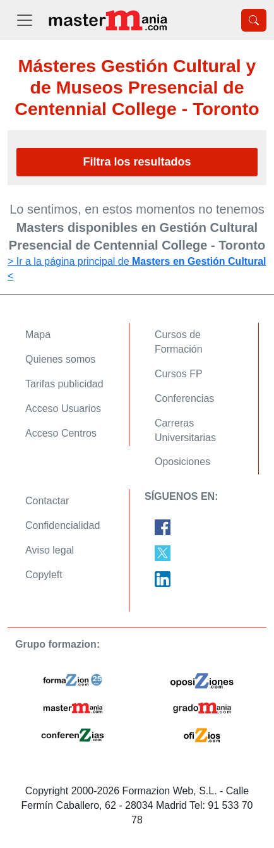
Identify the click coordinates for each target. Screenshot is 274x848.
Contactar (47, 500)
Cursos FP (179, 373)
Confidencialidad (62, 525)
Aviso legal (49, 550)
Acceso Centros (61, 433)
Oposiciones (182, 461)
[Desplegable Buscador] (253, 20)
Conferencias (184, 398)
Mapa (38, 334)
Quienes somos (60, 359)
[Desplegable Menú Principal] (25, 20)
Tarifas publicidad (64, 384)
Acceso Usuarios (63, 408)
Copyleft (44, 574)
